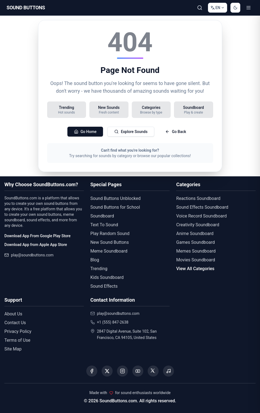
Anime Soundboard (194, 233)
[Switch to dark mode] (235, 8)
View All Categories (195, 268)
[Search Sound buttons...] (200, 8)
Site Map (13, 349)
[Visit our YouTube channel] (137, 371)
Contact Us (15, 322)
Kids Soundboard (107, 277)
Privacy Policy (18, 331)
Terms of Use (17, 340)
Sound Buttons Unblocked (115, 198)
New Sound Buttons (109, 242)
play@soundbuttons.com (32, 255)
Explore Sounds (130, 131)
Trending (98, 268)
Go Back (175, 131)
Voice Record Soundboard (201, 216)
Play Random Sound (110, 233)
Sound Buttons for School (115, 207)
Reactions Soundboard (198, 198)
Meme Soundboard (108, 251)
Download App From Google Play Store (37, 236)
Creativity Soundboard (197, 224)
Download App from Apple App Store (35, 244)
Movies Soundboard (195, 259)
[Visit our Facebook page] (91, 371)
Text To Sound (104, 224)
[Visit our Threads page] (153, 371)
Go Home (85, 131)
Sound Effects (104, 286)
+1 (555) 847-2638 (112, 322)
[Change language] (217, 8)
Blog (94, 259)
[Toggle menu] (248, 8)
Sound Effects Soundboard (202, 207)
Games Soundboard (195, 242)
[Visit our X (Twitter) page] (107, 371)
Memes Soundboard (196, 251)
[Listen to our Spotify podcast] (168, 371)
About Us (13, 313)
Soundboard (102, 216)
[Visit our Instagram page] (122, 371)
